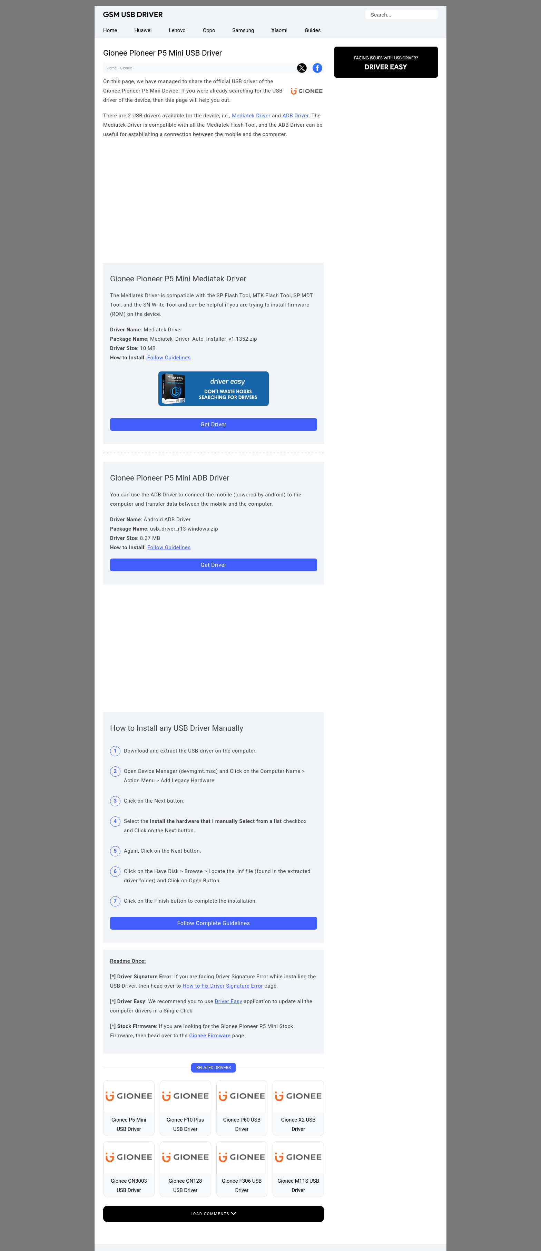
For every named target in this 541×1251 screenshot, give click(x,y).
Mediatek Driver (251, 116)
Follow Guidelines (169, 358)
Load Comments (214, 1214)
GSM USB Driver (133, 14)
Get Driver (214, 424)
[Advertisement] (213, 199)
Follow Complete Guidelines (213, 923)
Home (112, 68)
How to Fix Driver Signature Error (223, 986)
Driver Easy (229, 1001)
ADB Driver (296, 116)
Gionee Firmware (209, 1035)
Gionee (126, 68)
